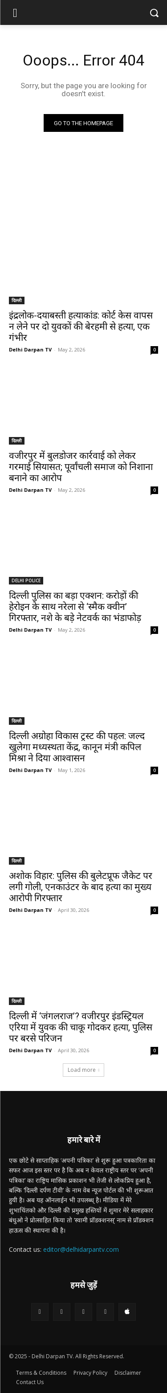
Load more (84, 1070)
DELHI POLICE (26, 580)
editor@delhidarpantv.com (81, 1249)
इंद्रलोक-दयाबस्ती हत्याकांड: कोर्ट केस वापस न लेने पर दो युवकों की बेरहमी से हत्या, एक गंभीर (81, 326)
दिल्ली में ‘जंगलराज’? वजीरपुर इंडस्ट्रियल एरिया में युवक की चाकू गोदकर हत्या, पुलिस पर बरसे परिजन (80, 1027)
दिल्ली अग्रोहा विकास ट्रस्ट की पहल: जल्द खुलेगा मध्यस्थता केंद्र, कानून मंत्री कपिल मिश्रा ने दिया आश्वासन (77, 747)
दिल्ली (17, 300)
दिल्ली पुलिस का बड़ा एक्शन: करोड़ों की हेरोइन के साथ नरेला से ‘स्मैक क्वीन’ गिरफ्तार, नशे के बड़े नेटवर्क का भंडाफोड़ (75, 606)
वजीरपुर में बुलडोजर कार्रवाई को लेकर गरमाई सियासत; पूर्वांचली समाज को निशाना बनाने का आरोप (81, 466)
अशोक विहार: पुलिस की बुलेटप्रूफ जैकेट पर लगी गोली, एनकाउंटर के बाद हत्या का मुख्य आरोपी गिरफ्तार (80, 886)
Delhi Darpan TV (30, 349)
